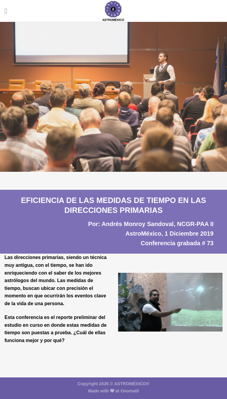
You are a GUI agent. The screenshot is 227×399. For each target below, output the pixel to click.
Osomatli (130, 391)
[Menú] (8, 11)
